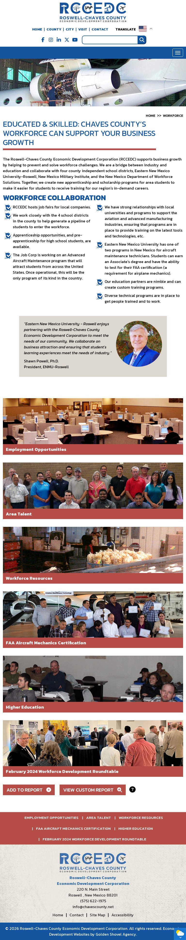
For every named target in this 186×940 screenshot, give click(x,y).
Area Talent (98, 817)
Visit (82, 29)
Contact (100, 29)
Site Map (97, 915)
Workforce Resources (141, 817)
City (70, 29)
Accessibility (122, 915)
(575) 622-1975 (93, 901)
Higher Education (135, 828)
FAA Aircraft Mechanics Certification (73, 828)
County (53, 29)
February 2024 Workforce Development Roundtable (94, 839)
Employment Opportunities (51, 817)
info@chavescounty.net (93, 907)
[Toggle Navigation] (177, 53)
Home (37, 29)
